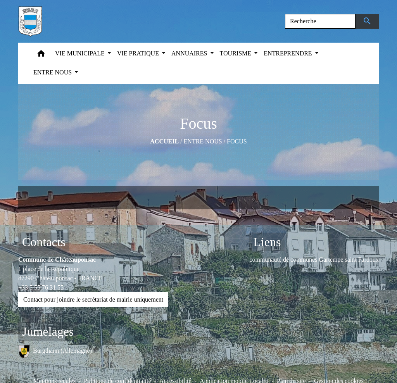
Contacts (44, 242)
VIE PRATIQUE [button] (139, 53)
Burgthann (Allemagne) (55, 351)
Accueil (164, 141)
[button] (41, 55)
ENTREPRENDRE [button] (288, 53)
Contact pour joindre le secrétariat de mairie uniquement (93, 299)
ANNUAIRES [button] (190, 53)
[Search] (320, 21)
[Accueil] (30, 21)
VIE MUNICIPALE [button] (80, 53)
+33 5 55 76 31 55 (41, 287)
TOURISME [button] (236, 53)
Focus (237, 141)
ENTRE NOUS (203, 141)
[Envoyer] (367, 21)
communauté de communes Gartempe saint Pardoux (314, 259)
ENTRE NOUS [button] (53, 72)
